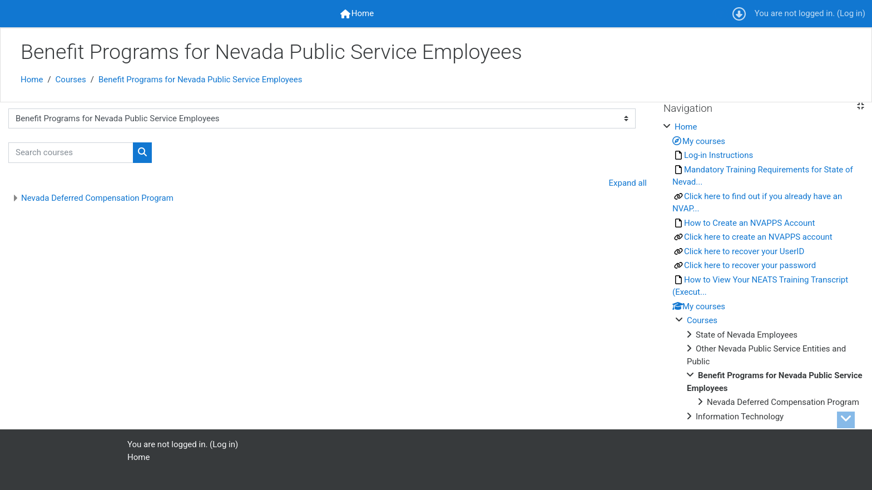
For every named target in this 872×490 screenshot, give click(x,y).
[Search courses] (70, 152)
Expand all (628, 183)
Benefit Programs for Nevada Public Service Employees (200, 80)
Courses (71, 80)
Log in (851, 13)
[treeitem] (763, 272)
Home (32, 80)
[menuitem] (357, 13)
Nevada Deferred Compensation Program (97, 198)
